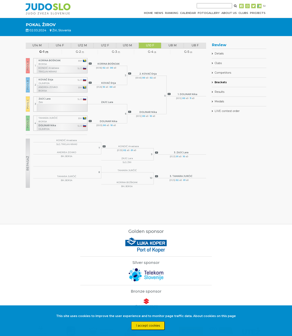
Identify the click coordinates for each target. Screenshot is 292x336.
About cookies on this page (214, 316)
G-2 (80, 52)
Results (219, 92)
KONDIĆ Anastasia (49, 67)
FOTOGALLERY (209, 13)
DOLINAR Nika (48, 125)
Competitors (223, 72)
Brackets (221, 82)
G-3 (116, 52)
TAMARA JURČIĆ (48, 117)
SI (264, 5)
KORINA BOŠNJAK (50, 60)
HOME (148, 13)
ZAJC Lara (45, 98)
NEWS (158, 13)
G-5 (188, 52)
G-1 (43, 52)
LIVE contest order (227, 111)
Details (219, 53)
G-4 (152, 52)
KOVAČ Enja (46, 79)
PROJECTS (258, 13)
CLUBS (243, 13)
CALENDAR (188, 13)
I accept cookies (148, 325)
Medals (219, 101)
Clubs (218, 63)
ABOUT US (229, 13)
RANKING (171, 13)
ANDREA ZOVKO (48, 87)
